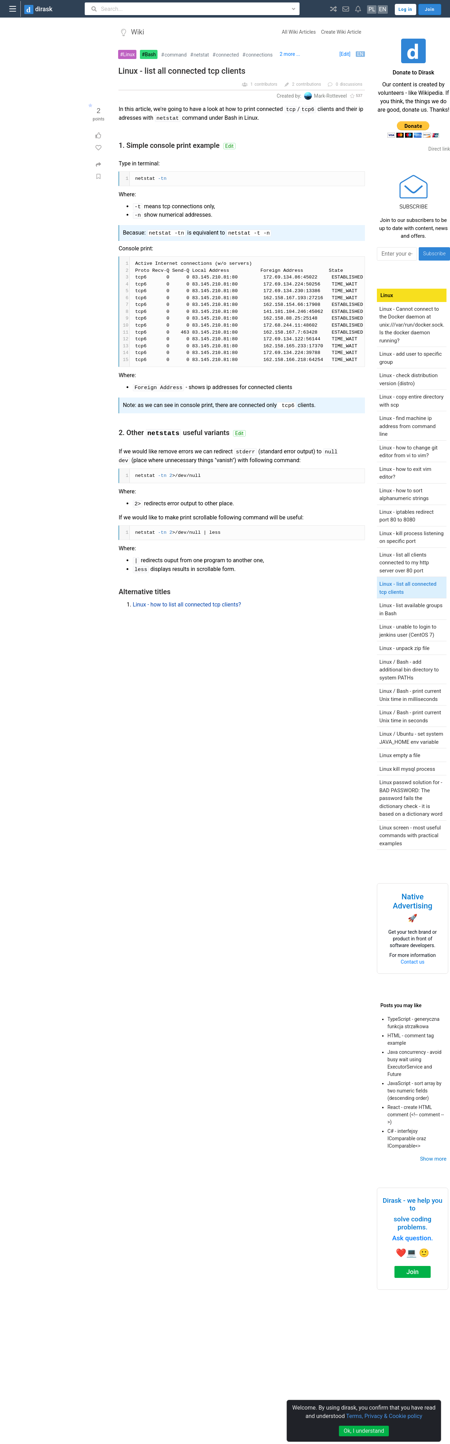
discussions (351, 84)
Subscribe (434, 253)
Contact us (412, 962)
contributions (308, 84)
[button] (333, 9)
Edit (229, 146)
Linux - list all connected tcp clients (181, 71)
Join (412, 1271)
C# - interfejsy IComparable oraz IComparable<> (406, 1138)
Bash (150, 54)
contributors (266, 84)
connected (227, 55)
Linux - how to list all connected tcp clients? (187, 604)
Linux (129, 54)
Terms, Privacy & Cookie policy (384, 1416)
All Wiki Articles (299, 32)
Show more (433, 1159)
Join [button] (430, 9)
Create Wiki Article (341, 32)
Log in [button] (405, 9)
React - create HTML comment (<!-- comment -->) (415, 1114)
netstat (201, 55)
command (176, 55)
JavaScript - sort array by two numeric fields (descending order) (414, 1091)
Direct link (439, 149)
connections (259, 55)
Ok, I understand (363, 1430)
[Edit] (344, 54)
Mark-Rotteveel (330, 96)
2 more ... (290, 54)
